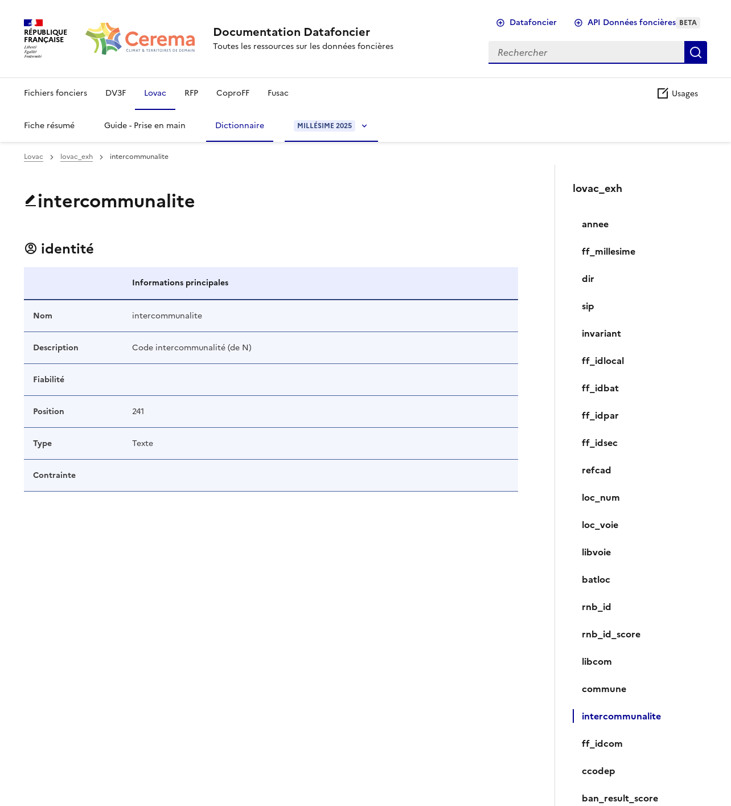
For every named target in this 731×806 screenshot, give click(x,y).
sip (588, 306)
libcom (597, 661)
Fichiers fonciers (55, 93)
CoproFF (232, 93)
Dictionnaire (239, 126)
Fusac (278, 93)
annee (595, 224)
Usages (677, 94)
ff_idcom (602, 743)
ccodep (598, 771)
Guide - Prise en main (145, 126)
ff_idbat (600, 388)
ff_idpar (600, 415)
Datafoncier (533, 22)
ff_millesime (608, 251)
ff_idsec (600, 442)
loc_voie (600, 524)
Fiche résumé (49, 126)
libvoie (596, 552)
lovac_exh (76, 157)
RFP (191, 93)
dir (588, 278)
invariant (601, 333)
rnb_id (596, 606)
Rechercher (695, 52)
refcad (596, 470)
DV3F (115, 93)
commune (604, 688)
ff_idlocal (603, 360)
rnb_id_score (611, 634)
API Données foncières (644, 22)
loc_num (601, 497)
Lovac (155, 93)
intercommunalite (621, 716)
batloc (596, 579)
